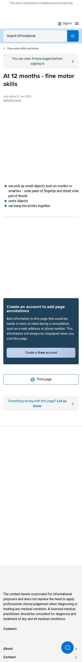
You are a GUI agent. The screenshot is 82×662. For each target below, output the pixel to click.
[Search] (73, 36)
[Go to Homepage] (15, 23)
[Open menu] (77, 23)
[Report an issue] (41, 403)
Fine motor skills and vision (21, 48)
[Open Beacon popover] (67, 647)
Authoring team (12, 100)
